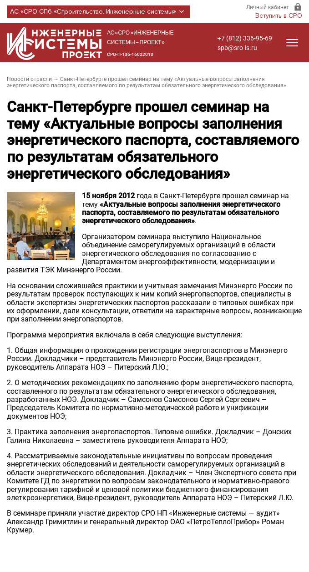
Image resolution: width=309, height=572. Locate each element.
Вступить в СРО (278, 16)
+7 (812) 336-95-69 (245, 38)
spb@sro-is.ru (237, 47)
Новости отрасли (29, 79)
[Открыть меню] (292, 43)
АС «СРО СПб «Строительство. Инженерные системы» (98, 11)
